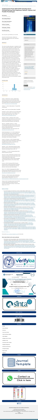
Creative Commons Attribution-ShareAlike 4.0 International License (29, 88)
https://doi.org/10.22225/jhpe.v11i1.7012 (8, 144)
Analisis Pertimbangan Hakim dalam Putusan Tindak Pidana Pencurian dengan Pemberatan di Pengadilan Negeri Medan (19, 246)
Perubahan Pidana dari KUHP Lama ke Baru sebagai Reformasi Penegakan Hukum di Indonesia (19, 191)
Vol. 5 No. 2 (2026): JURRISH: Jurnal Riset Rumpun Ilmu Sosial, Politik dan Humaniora (29, 67)
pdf (26, 34)
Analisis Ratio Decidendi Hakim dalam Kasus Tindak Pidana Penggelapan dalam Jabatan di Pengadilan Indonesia (18, 223)
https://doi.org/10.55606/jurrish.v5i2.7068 (11, 34)
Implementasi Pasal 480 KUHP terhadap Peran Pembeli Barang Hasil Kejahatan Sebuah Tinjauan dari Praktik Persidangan (19, 241)
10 (7, 231)
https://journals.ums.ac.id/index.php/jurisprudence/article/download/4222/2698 (15, 178)
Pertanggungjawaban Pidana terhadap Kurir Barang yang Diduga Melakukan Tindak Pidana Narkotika (19, 227)
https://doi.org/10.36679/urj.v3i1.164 (8, 129)
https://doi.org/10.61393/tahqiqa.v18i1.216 (9, 115)
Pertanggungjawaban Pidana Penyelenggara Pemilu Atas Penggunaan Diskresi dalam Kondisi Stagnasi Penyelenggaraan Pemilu (19, 219)
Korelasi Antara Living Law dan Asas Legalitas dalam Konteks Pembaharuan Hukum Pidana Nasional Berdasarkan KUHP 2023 (19, 203)
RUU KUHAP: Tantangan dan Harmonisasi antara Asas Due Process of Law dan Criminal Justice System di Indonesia (19, 211)
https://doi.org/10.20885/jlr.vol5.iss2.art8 (8, 172)
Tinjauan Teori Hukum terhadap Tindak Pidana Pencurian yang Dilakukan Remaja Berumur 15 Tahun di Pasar (20, 199)
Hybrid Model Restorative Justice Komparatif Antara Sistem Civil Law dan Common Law (19, 207)
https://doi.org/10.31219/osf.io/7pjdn (11, 103)
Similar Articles (5, 188)
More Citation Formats (29, 59)
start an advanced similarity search (12, 234)
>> (9, 231)
